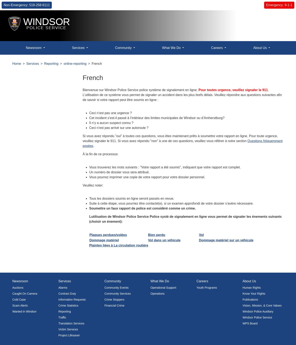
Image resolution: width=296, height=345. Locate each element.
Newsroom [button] (34, 48)
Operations (157, 293)
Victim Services (68, 329)
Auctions (17, 287)
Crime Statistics (68, 305)
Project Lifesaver (69, 335)
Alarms (62, 287)
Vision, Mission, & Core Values (262, 305)
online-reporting (75, 63)
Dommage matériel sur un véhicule (226, 240)
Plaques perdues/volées (108, 235)
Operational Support (163, 287)
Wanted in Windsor (24, 311)
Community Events (116, 287)
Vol (201, 235)
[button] (283, 17)
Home (16, 63)
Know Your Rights (254, 293)
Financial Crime (114, 305)
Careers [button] (217, 48)
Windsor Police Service (257, 317)
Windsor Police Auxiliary (258, 311)
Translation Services (71, 323)
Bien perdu (156, 235)
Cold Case (19, 299)
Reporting (51, 63)
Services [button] (79, 48)
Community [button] (124, 48)
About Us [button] (260, 48)
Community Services (117, 293)
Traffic (62, 317)
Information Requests (72, 299)
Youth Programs (207, 287)
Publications (250, 299)
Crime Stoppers (114, 299)
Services (32, 63)
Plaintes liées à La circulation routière (118, 245)
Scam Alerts (20, 305)
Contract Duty (67, 293)
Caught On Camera (24, 293)
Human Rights (252, 287)
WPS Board (250, 323)
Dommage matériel (104, 240)
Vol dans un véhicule (164, 240)
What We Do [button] (172, 48)
